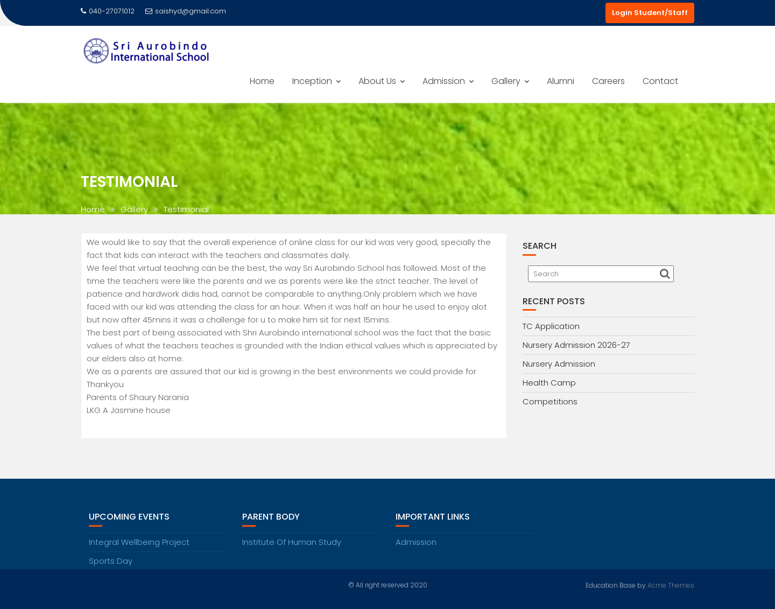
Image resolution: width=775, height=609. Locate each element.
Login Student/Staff (650, 13)
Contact (660, 81)
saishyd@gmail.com (185, 11)
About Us (377, 81)
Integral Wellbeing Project (139, 549)
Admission (443, 81)
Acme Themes (670, 584)
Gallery (505, 81)
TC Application (551, 326)
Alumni (560, 81)
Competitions (550, 401)
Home (262, 81)
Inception (312, 81)
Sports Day (110, 568)
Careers (608, 81)
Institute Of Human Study (291, 549)
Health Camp (549, 382)
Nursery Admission (559, 363)
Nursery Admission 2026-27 (576, 345)
